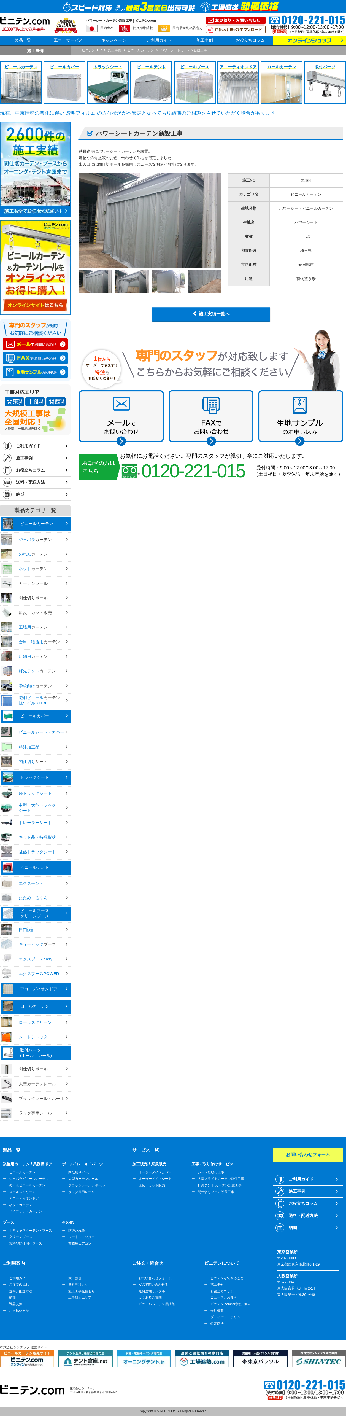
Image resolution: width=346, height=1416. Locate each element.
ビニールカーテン (22, 1172)
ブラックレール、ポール (86, 1185)
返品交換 (15, 1304)
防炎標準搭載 (143, 28)
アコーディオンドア (24, 1198)
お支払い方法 (19, 1311)
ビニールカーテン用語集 (157, 1304)
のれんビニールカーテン (27, 1185)
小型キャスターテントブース (30, 1230)
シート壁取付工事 (211, 1172)
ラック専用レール (81, 1192)
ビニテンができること (227, 1278)
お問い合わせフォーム (155, 1278)
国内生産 (106, 28)
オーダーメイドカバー (155, 1172)
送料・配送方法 (30, 482)
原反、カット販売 (152, 1185)
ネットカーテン (20, 1205)
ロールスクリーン (22, 1192)
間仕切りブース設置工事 (216, 1192)
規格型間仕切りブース (25, 1243)
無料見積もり (78, 1284)
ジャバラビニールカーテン (29, 1179)
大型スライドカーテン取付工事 (221, 1179)
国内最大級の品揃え (187, 28)
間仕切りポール (79, 1172)
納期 (20, 494)
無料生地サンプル (152, 1291)
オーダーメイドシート (155, 1179)
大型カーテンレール (83, 1179)
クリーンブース (20, 1237)
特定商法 (217, 1324)
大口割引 (75, 1278)
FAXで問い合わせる (153, 1284)
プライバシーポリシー (227, 1317)
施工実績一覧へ (214, 313)
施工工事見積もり (81, 1291)
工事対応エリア (79, 1297)
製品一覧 (23, 40)
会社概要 (217, 1311)
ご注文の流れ (19, 1284)
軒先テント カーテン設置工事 (220, 1185)
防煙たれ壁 (76, 1230)
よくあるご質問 (150, 1297)
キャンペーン (113, 40)
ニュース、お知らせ (225, 1297)
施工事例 (204, 40)
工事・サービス (68, 40)
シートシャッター (81, 1237)
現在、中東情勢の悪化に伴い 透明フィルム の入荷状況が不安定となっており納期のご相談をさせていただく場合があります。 (140, 113)
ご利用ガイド (159, 40)
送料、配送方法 (20, 1291)
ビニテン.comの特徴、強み (230, 1304)
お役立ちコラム (250, 40)
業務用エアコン (79, 1243)
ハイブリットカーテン (25, 1211)
